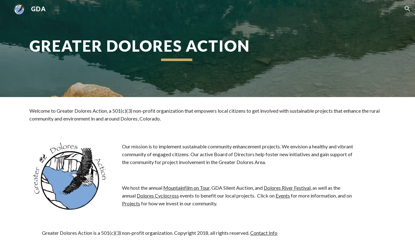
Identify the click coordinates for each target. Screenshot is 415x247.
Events (283, 195)
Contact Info (263, 233)
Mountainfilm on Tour (186, 188)
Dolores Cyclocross (158, 195)
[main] (176, 48)
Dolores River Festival (287, 188)
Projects (131, 203)
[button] (407, 8)
